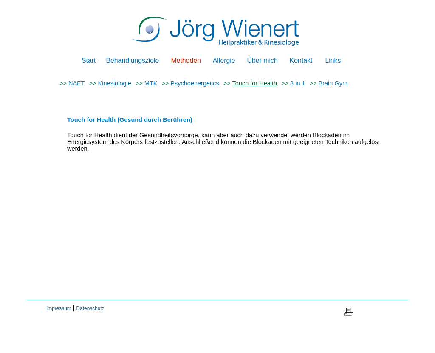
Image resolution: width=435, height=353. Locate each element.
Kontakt (301, 60)
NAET (76, 83)
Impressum (58, 308)
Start (89, 60)
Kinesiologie (114, 83)
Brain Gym (333, 83)
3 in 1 (297, 83)
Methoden (186, 60)
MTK (151, 83)
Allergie (224, 60)
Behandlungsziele (132, 60)
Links (333, 60)
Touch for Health (254, 83)
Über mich (262, 60)
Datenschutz (90, 308)
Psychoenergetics (194, 83)
